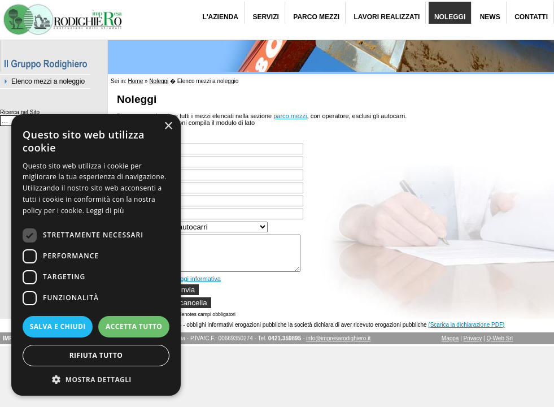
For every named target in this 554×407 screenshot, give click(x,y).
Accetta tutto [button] (134, 326)
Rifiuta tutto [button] (96, 355)
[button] (96, 379)
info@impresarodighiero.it (338, 345)
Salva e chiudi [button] (58, 326)
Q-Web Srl (500, 345)
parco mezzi (290, 115)
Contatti (531, 17)
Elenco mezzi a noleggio (48, 81)
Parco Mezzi (316, 17)
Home (135, 81)
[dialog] (96, 255)
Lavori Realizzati (387, 17)
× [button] (168, 126)
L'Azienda (220, 17)
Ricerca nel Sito (20, 112)
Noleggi (449, 17)
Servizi (265, 17)
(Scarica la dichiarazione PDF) (466, 331)
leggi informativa (198, 285)
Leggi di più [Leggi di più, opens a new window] (105, 210)
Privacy (473, 345)
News (490, 17)
